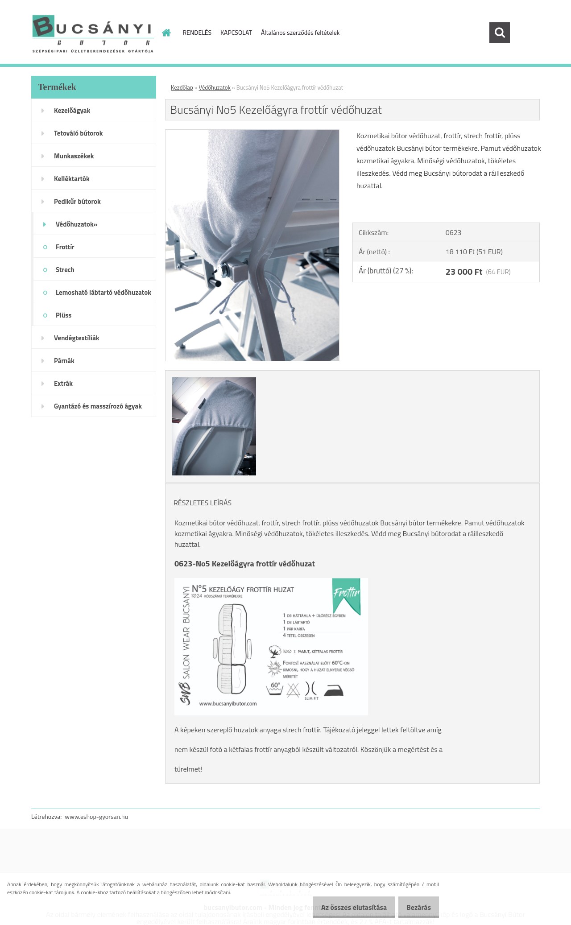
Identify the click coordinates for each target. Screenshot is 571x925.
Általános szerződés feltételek (300, 32)
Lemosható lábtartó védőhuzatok (103, 292)
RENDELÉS (197, 32)
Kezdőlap (182, 87)
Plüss (63, 315)
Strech (65, 269)
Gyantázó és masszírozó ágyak (98, 406)
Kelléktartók (72, 178)
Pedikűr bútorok (77, 201)
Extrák (63, 383)
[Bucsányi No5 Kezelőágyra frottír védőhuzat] (252, 133)
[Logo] (92, 33)
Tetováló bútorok (78, 133)
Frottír (65, 247)
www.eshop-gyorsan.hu (96, 816)
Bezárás (415, 907)
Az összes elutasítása (344, 907)
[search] (499, 32)
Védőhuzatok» (77, 224)
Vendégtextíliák (76, 338)
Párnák (64, 360)
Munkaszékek (74, 156)
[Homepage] (166, 32)
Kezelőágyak (72, 110)
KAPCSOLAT (236, 32)
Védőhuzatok (215, 87)
